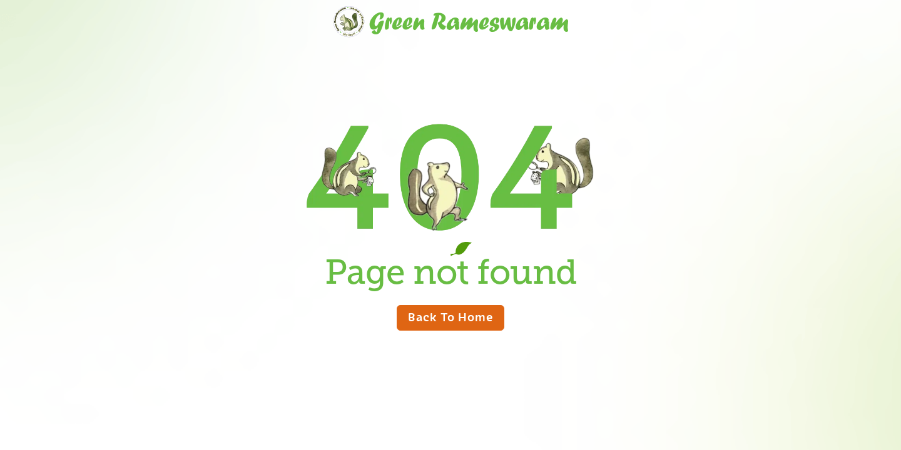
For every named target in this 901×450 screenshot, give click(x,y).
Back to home (450, 316)
